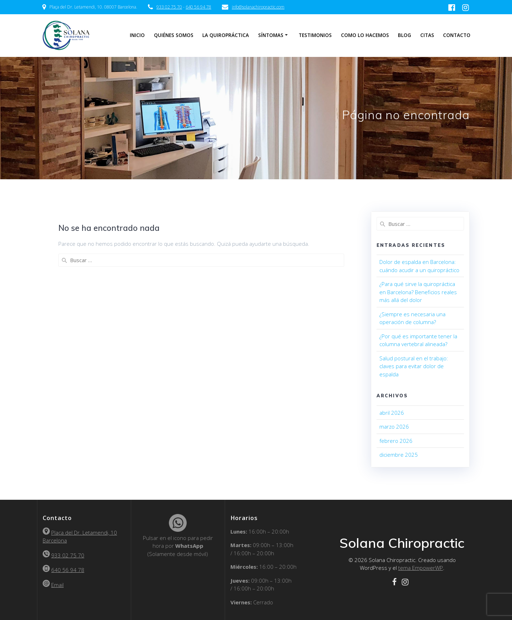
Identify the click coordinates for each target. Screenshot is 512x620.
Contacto (456, 35)
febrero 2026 (395, 440)
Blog (404, 35)
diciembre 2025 (398, 454)
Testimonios (315, 35)
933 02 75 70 (169, 7)
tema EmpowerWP (420, 567)
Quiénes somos (173, 35)
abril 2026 (391, 412)
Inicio (137, 35)
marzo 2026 (394, 426)
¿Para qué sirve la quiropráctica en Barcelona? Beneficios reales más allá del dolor (418, 291)
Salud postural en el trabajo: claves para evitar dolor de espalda (413, 366)
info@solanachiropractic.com (258, 7)
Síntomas (270, 35)
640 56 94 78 (198, 7)
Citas (427, 35)
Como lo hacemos (365, 35)
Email (57, 584)
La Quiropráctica (225, 35)
